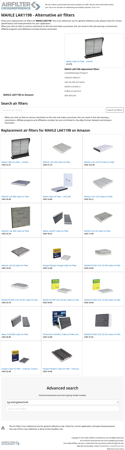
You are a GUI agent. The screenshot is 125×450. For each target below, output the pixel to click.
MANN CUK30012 (73, 86)
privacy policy (119, 449)
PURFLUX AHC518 (73, 91)
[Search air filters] (54, 110)
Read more (96, 7)
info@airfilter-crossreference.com (111, 446)
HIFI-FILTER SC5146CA (75, 82)
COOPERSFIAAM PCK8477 (76, 73)
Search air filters (114, 110)
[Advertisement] (25, 51)
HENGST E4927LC (72, 77)
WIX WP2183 (70, 95)
